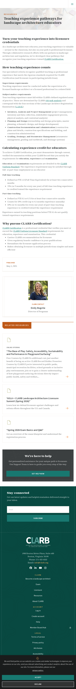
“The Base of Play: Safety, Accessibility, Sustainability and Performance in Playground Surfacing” (34, 353)
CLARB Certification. (54, 59)
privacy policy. (38, 670)
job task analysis (54, 100)
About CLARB (38, 601)
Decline (38, 684)
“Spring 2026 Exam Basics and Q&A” (24, 430)
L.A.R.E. (19, 106)
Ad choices (38, 648)
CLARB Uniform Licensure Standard (30, 231)
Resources (38, 595)
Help (38, 622)
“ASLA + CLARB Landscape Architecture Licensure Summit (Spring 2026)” (32, 400)
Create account (38, 616)
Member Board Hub (38, 627)
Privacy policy (38, 642)
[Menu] (72, 4)
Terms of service (38, 637)
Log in (38, 610)
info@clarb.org (41, 562)
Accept (38, 677)
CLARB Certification (11, 228)
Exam (38, 584)
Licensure (38, 590)
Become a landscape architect (38, 578)
